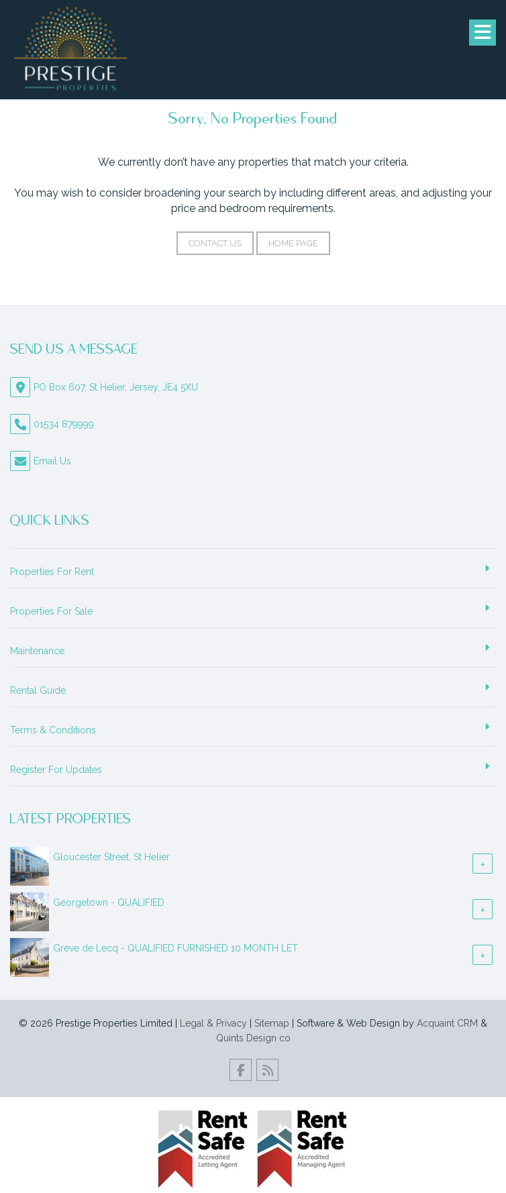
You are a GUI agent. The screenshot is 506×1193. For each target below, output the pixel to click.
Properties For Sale (51, 611)
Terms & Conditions (53, 730)
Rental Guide (38, 690)
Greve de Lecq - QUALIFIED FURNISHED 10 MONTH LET (175, 948)
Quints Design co (253, 1038)
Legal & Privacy (213, 1023)
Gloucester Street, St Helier (111, 856)
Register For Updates (56, 769)
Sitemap (271, 1023)
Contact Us (215, 243)
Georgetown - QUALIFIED (108, 902)
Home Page (293, 243)
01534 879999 (64, 424)
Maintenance (37, 650)
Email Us (52, 461)
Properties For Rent (52, 571)
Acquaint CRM (447, 1023)
